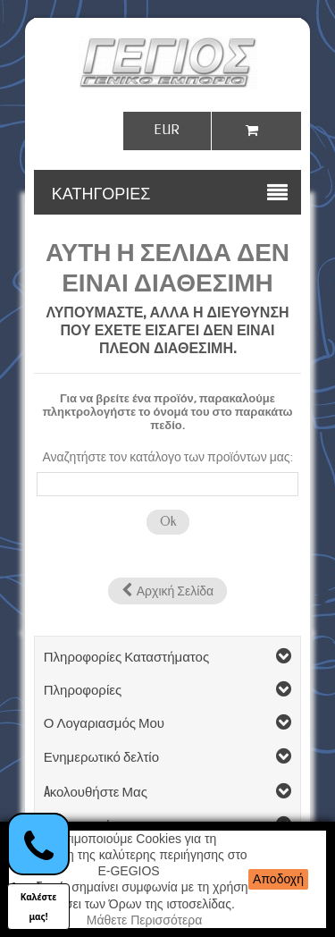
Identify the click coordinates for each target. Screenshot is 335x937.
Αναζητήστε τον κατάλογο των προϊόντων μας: (167, 457)
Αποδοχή (278, 879)
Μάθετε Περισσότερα (145, 920)
